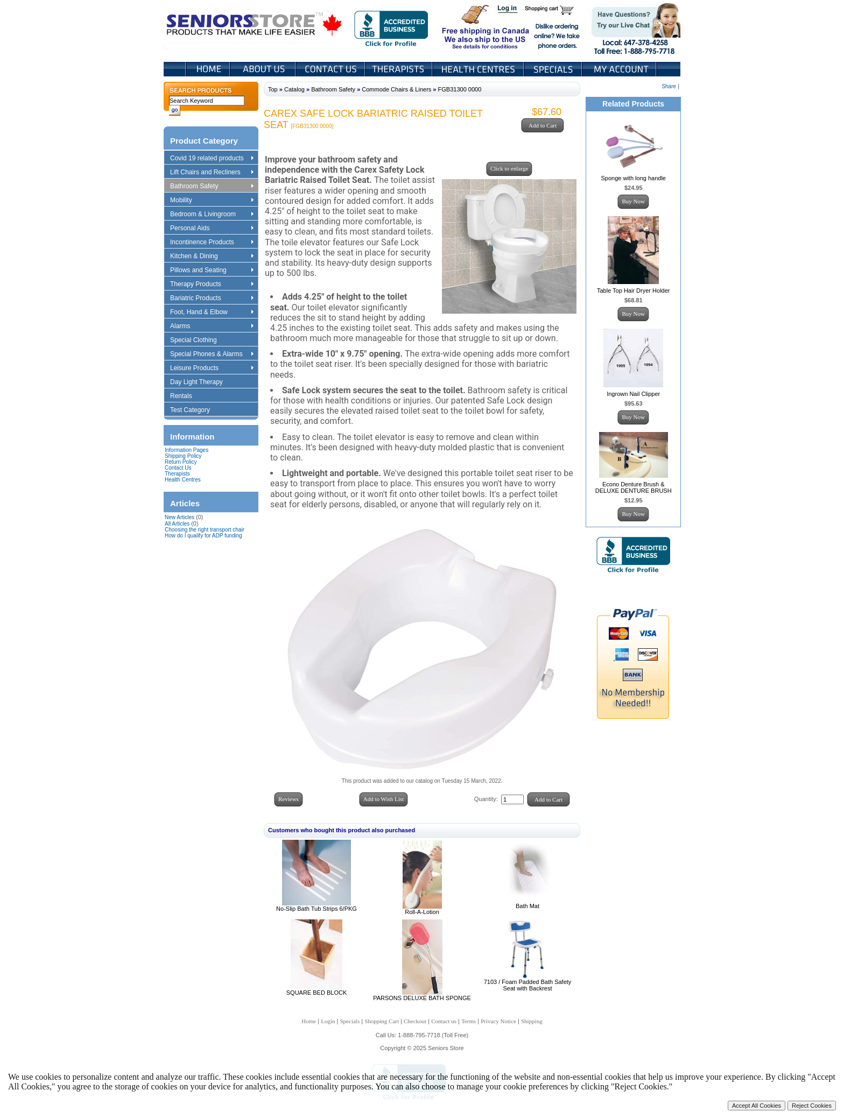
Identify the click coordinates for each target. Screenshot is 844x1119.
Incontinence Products (212, 242)
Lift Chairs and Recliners (212, 172)
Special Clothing (199, 340)
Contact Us (331, 69)
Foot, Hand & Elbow (212, 312)
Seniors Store (255, 26)
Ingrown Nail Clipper (633, 394)
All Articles (177, 524)
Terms (468, 1021)
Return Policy (180, 462)
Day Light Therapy (202, 382)
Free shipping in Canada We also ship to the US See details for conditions (464, 26)
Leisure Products (212, 368)
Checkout (415, 1021)
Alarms (212, 326)
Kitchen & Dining (212, 256)
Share (669, 86)
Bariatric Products (212, 298)
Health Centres (183, 480)
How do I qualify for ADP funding (203, 536)
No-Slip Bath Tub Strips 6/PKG (316, 908)
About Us (264, 69)
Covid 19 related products (213, 158)
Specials (554, 69)
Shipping (532, 1021)
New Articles (179, 517)
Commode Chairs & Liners (396, 89)
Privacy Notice (498, 1021)
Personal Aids (212, 228)
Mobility (212, 200)
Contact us (443, 1021)
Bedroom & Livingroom (212, 214)
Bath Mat (527, 906)
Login (508, 10)
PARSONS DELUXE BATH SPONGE (422, 998)
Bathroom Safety (212, 186)
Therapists (399, 69)
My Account (620, 69)
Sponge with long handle (633, 178)
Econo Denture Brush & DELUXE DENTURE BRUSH (633, 487)
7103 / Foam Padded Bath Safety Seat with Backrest (528, 985)
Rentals (186, 396)
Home (208, 69)
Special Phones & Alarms (212, 354)
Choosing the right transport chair (204, 530)
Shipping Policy (183, 456)
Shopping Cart (553, 10)
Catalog (294, 89)
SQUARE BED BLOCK (316, 992)
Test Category (195, 410)
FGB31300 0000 (460, 89)
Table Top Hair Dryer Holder (633, 290)
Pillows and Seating (212, 270)
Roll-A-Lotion (422, 912)
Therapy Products (212, 284)
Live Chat (632, 26)
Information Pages (186, 450)
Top (273, 89)
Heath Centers (479, 69)
